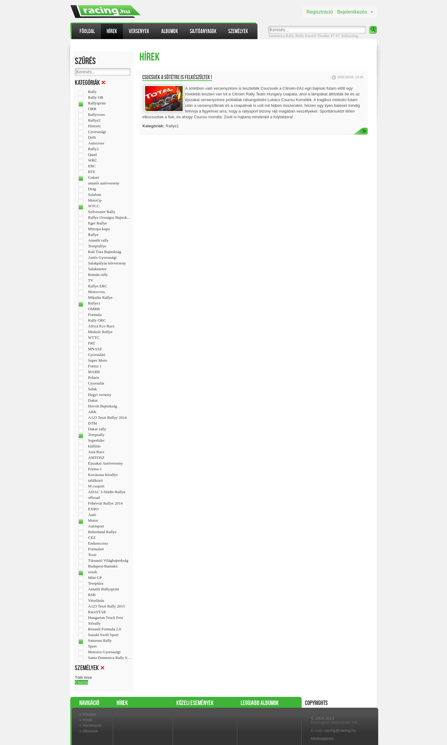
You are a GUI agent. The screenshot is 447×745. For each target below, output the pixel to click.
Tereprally (96, 435)
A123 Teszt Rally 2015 (106, 606)
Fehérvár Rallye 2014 (105, 503)
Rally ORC (97, 320)
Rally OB (95, 97)
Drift (92, 137)
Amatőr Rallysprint (103, 589)
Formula (95, 315)
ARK (92, 412)
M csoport (96, 486)
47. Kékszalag (346, 35)
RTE (91, 172)
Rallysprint (97, 103)
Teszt (92, 555)
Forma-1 (95, 469)
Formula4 (96, 549)
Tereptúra (95, 583)
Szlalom (94, 195)
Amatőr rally (98, 240)
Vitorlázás (96, 600)
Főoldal (87, 31)
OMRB (94, 309)
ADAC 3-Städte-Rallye (107, 492)
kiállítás (94, 446)
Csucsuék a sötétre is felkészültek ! (177, 77)
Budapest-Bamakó (102, 566)
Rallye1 (94, 303)
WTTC (93, 337)
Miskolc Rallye (100, 332)
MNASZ (95, 349)
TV (90, 280)
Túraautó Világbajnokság (108, 560)
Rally (299, 35)
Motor (93, 520)
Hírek (112, 31)
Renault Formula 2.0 (104, 629)
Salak (92, 389)
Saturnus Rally (100, 640)
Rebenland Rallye (102, 532)
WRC (92, 160)
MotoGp (95, 200)
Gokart (93, 177)
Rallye (93, 235)
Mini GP (95, 578)
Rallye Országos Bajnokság (110, 217)
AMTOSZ (96, 458)
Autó (92, 515)
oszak (92, 572)
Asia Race (96, 452)
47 (332, 35)
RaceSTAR (97, 612)
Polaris (93, 378)
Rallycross (96, 115)
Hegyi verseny (99, 395)
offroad (94, 498)
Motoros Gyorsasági (104, 652)
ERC (92, 166)
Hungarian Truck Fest (105, 618)
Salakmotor (97, 269)
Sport (92, 646)
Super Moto (97, 360)
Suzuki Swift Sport (103, 635)
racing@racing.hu (340, 730)
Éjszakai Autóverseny (105, 463)
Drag (92, 189)
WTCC (94, 206)
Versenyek (139, 31)
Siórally (94, 623)
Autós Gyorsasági (102, 257)
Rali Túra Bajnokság (104, 252)
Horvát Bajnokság (102, 406)
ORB (92, 109)
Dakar (93, 400)
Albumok (169, 31)
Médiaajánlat (322, 738)
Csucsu (81, 682)
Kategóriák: (153, 126)
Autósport (96, 526)
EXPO (93, 509)
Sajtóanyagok (203, 31)
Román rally (98, 275)
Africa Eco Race (101, 326)
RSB (92, 595)
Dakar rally (97, 429)
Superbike (96, 440)
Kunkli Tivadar (317, 35)
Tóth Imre (83, 677)
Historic (94, 126)
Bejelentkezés (352, 11)
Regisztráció (319, 11)
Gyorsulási (96, 355)
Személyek (238, 31)
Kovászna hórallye (103, 475)
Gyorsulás (96, 383)
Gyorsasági (97, 132)
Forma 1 (95, 366)
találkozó (95, 480)
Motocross (96, 292)
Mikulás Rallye (100, 297)
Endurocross (98, 543)
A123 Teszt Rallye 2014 (107, 418)
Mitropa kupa (99, 229)
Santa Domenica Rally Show (110, 658)
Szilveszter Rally (101, 212)
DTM (92, 423)
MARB (94, 372)
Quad (92, 155)
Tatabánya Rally (281, 35)
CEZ (92, 538)
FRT (91, 343)
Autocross (96, 143)
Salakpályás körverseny (107, 263)
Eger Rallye (97, 223)
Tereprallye (97, 246)
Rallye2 (94, 120)
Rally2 (93, 149)
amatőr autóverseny (104, 183)
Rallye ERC (97, 286)
